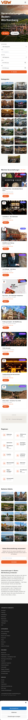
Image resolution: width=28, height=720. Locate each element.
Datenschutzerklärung (6, 686)
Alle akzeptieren (14, 708)
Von (2, 60)
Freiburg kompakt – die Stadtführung (12, 321)
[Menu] (25, 2)
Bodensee (3, 652)
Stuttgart (9, 402)
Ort (2, 49)
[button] (26, 702)
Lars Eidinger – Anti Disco (9, 269)
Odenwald (3, 667)
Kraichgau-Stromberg (6, 658)
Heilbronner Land (5, 654)
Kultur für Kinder (5, 646)
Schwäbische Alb (5, 671)
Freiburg (8, 244)
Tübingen (9, 270)
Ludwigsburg (4, 620)
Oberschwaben (5, 665)
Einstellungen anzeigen (14, 716)
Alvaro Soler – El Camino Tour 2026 (11, 400)
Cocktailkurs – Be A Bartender (10, 216)
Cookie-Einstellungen (6, 690)
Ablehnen (14, 712)
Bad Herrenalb (9, 192)
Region (3, 54)
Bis (2, 65)
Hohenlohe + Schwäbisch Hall (8, 656)
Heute (5, 33)
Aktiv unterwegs (5, 631)
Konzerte (22, 254)
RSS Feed (3, 688)
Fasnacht (3, 637)
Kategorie (4, 44)
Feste (2, 639)
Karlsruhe (8, 218)
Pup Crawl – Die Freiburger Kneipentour (12, 295)
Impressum (4, 684)
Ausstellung (4, 633)
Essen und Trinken (5, 635)
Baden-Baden (10, 349)
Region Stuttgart (5, 669)
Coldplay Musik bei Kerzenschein (11, 374)
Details (6, 196)
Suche (14, 33)
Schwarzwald (4, 673)
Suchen (14, 71)
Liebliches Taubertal (6, 663)
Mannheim (3, 618)
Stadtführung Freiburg (8, 243)
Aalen (9, 376)
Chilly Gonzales (6, 348)
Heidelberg (4, 614)
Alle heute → (23, 169)
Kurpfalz (3, 661)
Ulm (2, 625)
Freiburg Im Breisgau (11, 297)
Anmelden (14, 562)
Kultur (23, 174)
